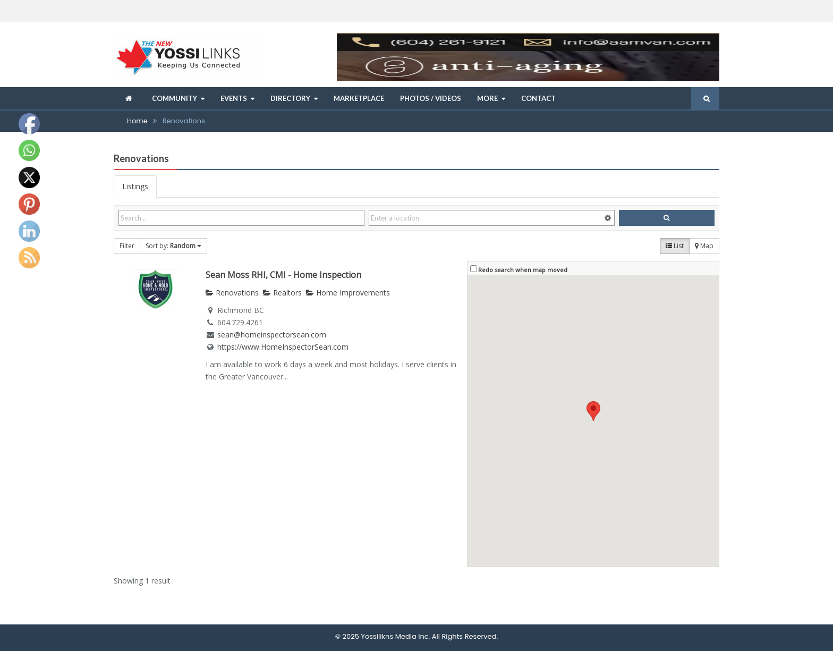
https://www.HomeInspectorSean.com (282, 347)
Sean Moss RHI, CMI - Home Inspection (283, 275)
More (487, 98)
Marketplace (359, 98)
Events (233, 98)
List (675, 245)
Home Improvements (348, 293)
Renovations (232, 293)
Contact (538, 98)
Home (137, 121)
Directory (290, 98)
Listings (135, 186)
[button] (593, 411)
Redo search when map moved (522, 270)
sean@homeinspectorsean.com (271, 334)
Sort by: (173, 245)
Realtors (282, 293)
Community (174, 98)
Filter (127, 245)
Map (704, 245)
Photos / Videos (430, 98)
